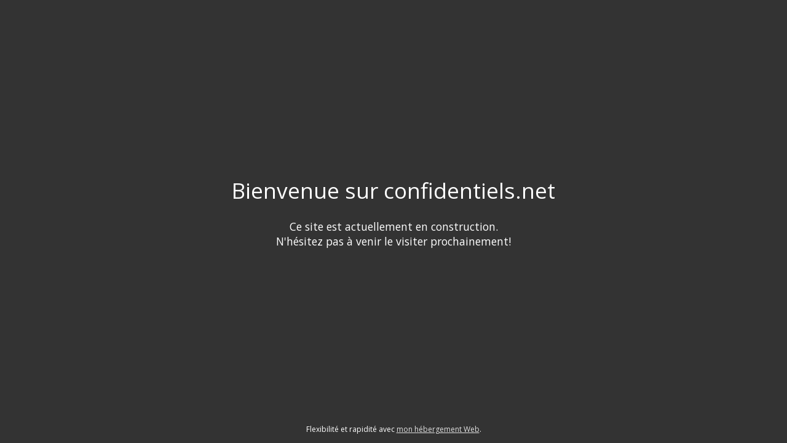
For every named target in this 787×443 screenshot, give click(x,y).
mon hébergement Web (438, 429)
